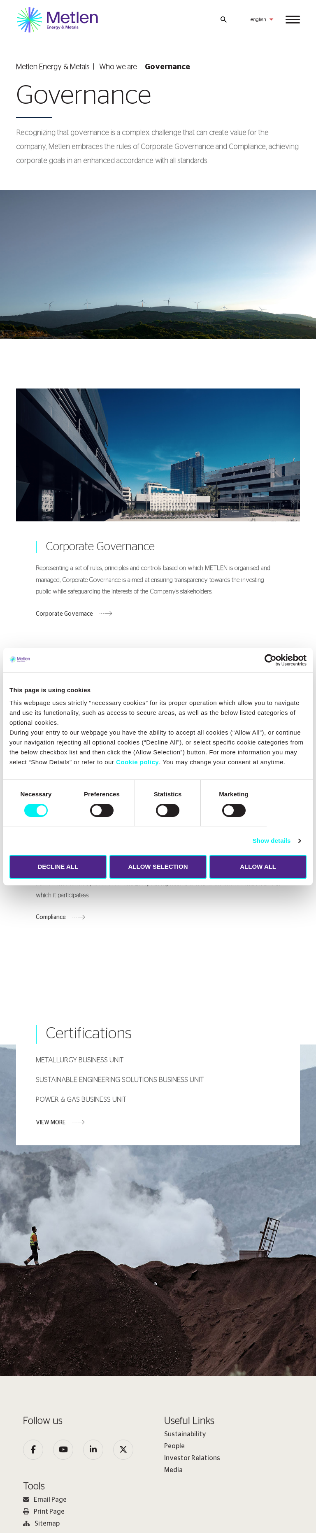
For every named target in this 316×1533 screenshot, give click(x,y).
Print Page (44, 1511)
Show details (272, 840)
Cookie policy (137, 761)
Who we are (118, 67)
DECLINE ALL (58, 866)
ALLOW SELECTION (158, 866)
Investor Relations (192, 1458)
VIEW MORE (50, 1125)
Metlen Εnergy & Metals (53, 67)
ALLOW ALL (258, 866)
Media (173, 1470)
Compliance (51, 920)
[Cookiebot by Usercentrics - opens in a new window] (271, 660)
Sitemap (41, 1523)
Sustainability (185, 1434)
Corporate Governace (64, 615)
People (174, 1446)
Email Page (45, 1499)
